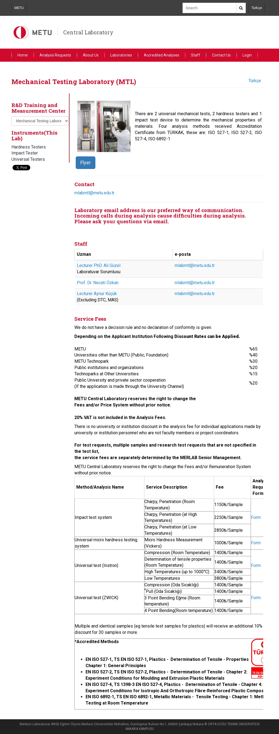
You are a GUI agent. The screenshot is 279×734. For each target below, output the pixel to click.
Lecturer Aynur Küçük (97, 293)
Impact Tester (24, 153)
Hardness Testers (28, 147)
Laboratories (121, 55)
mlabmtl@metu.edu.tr (94, 192)
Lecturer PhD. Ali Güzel (98, 265)
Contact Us (221, 55)
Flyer (85, 162)
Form (256, 517)
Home (22, 55)
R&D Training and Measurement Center (38, 108)
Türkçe (256, 8)
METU (19, 8)
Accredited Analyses (161, 55)
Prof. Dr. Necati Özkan (98, 282)
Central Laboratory (88, 32)
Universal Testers (28, 159)
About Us (91, 55)
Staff (195, 55)
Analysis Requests (55, 55)
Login (247, 55)
